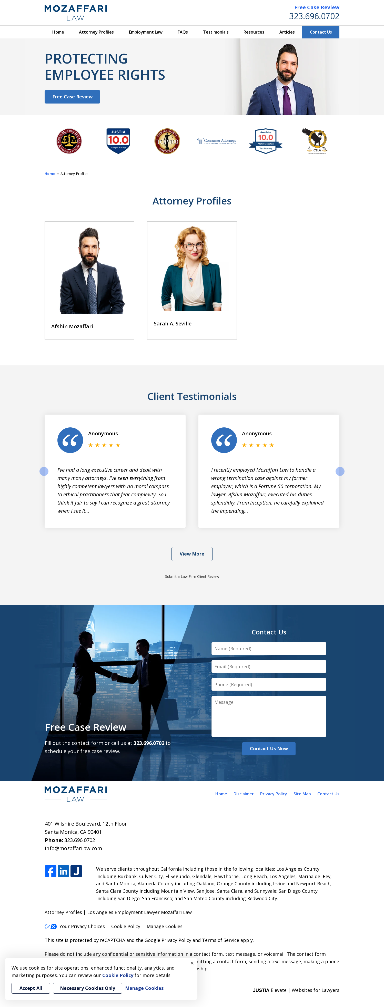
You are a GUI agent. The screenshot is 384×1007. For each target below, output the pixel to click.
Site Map (302, 794)
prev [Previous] (43, 475)
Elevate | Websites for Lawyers (296, 990)
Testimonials (216, 32)
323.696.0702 (314, 16)
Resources (254, 32)
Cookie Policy (125, 926)
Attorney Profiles (96, 32)
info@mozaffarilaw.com (73, 848)
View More (192, 554)
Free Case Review (316, 7)
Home (58, 32)
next (340, 475)
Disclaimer (244, 794)
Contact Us (321, 32)
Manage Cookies (165, 926)
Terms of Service (220, 940)
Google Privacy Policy (168, 940)
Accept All (30, 988)
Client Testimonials (192, 396)
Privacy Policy (273, 794)
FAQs (183, 32)
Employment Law (146, 32)
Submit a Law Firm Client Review (192, 576)
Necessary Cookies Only (87, 988)
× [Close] (192, 963)
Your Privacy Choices (75, 926)
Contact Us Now (269, 748)
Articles (287, 32)
